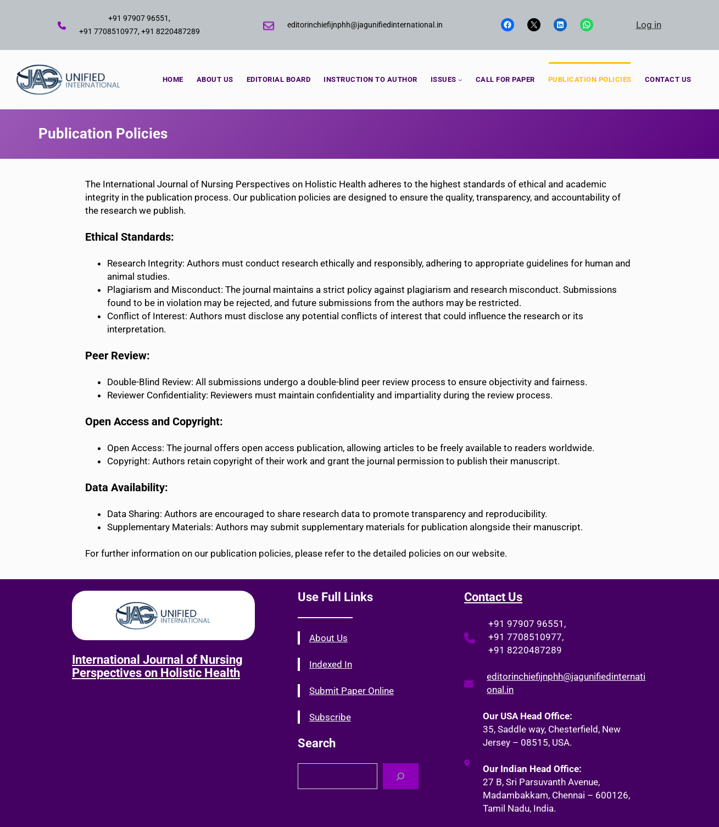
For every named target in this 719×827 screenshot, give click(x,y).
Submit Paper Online (351, 690)
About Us (328, 637)
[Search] (401, 776)
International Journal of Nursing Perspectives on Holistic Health (157, 666)
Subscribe (330, 717)
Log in (648, 24)
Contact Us (493, 597)
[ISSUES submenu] (460, 79)
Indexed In (330, 664)
